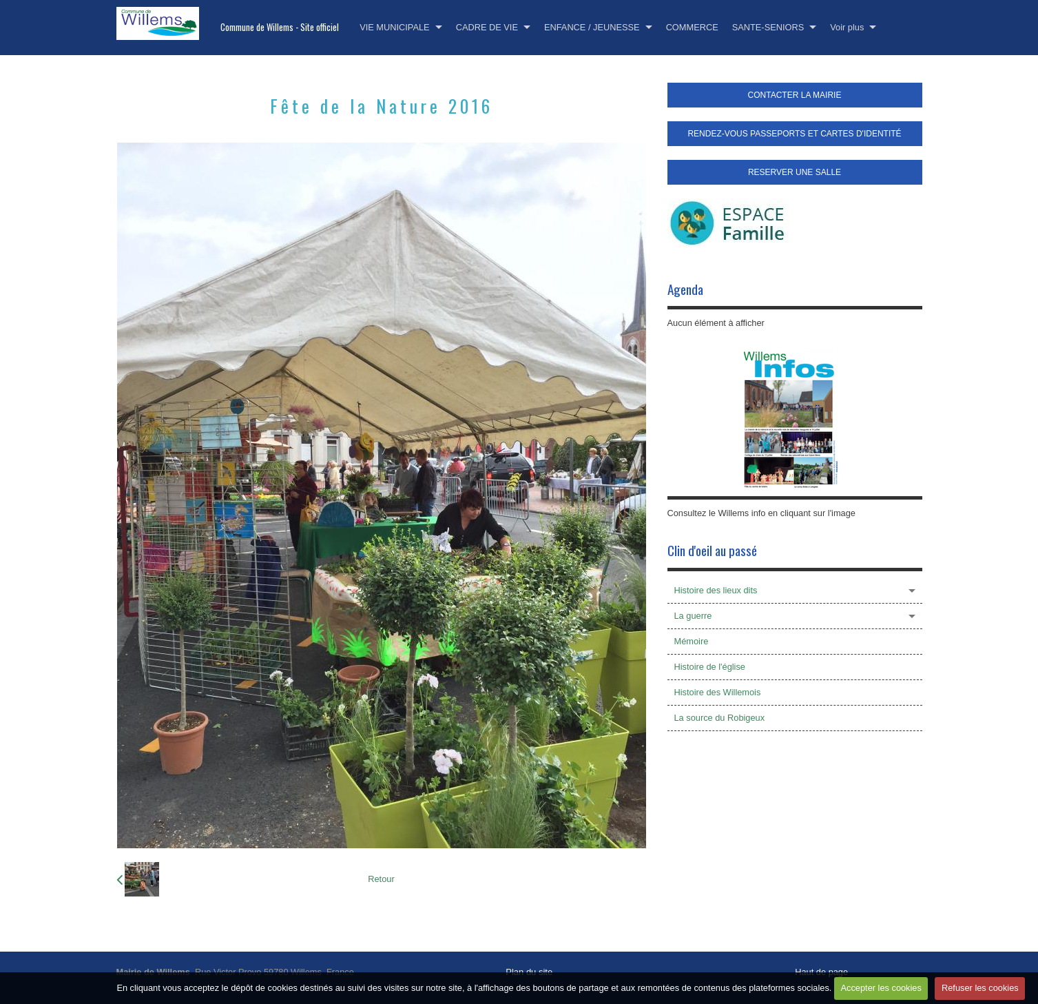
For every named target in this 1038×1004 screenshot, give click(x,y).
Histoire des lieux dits (716, 590)
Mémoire (691, 641)
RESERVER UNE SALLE (794, 172)
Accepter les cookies (881, 988)
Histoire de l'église (709, 667)
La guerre (693, 616)
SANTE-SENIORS (768, 27)
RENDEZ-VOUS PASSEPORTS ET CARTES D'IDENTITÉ (794, 134)
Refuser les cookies (980, 988)
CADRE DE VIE (487, 27)
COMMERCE (692, 27)
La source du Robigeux (719, 718)
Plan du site (529, 972)
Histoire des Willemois (717, 692)
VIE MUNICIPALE (394, 27)
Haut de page (821, 972)
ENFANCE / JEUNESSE (592, 27)
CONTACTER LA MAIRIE (795, 95)
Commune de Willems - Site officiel (279, 27)
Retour (381, 879)
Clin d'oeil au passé (712, 550)
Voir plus (847, 27)
